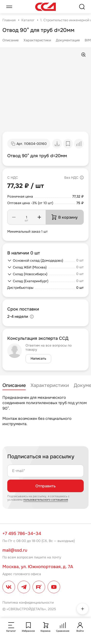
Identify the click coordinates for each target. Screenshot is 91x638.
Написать (38, 358)
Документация (68, 40)
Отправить (45, 486)
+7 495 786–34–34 (21, 533)
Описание (10, 40)
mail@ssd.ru (14, 550)
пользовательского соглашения (45, 500)
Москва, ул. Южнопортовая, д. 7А (37, 566)
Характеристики (37, 40)
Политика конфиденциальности (28, 602)
